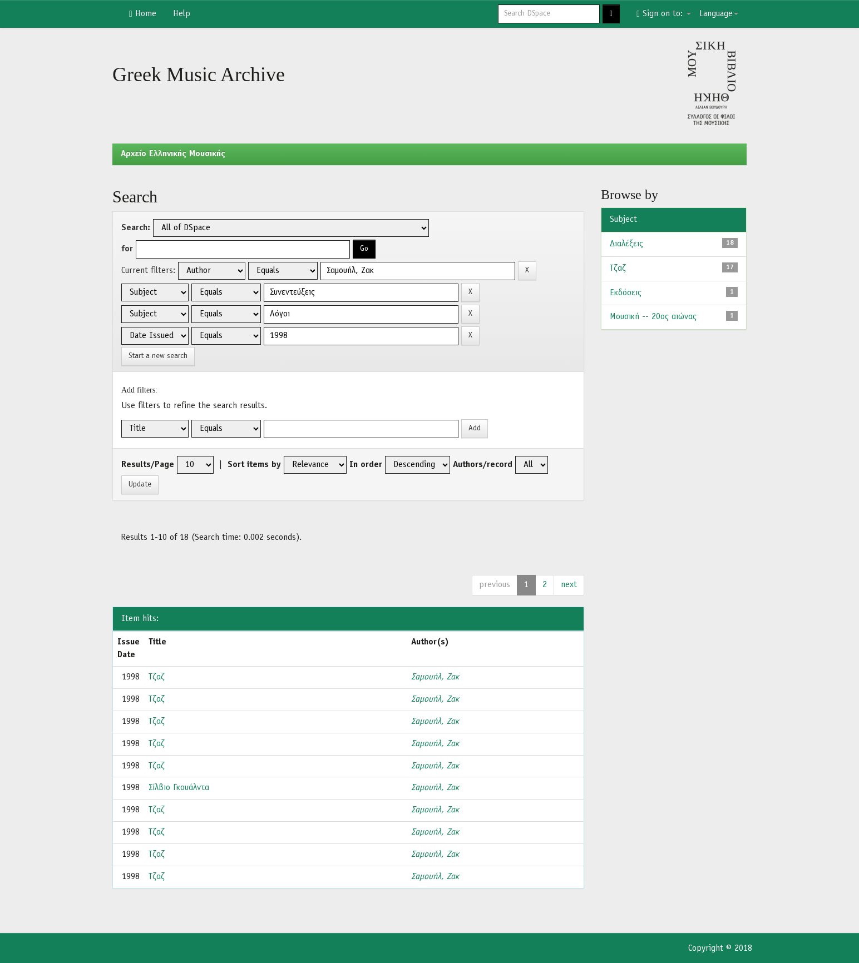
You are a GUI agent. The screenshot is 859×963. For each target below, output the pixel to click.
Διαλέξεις (626, 244)
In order (365, 464)
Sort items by (254, 464)
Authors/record (482, 464)
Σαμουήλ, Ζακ (435, 677)
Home (142, 13)
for (127, 249)
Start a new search (158, 356)
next (569, 584)
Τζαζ (157, 677)
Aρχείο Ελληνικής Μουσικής (173, 154)
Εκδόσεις (625, 293)
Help (181, 13)
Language (718, 13)
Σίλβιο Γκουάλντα (179, 787)
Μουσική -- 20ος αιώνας (653, 316)
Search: (135, 228)
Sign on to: (663, 13)
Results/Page (147, 464)
